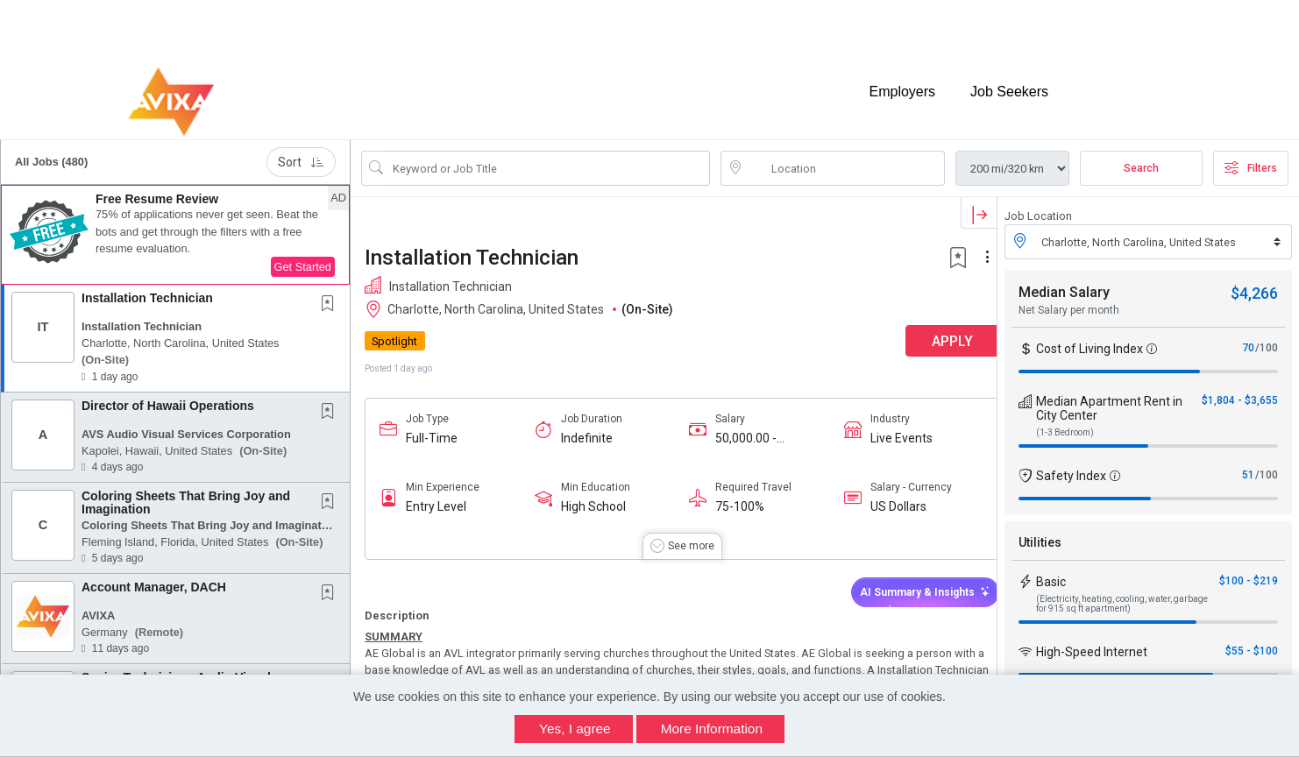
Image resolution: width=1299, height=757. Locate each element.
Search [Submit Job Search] (1141, 160)
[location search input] (845, 160)
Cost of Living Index (1089, 341)
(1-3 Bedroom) (1065, 424)
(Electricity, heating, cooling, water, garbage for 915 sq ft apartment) (1122, 595)
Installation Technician (147, 290)
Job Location (1038, 208)
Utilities (1040, 534)
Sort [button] (301, 154)
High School (589, 499)
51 (1248, 467)
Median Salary (1064, 284)
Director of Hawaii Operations (168, 398)
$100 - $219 (1248, 573)
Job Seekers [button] (1009, 85)
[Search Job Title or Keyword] (548, 160)
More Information (712, 728)
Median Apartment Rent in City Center (1109, 400)
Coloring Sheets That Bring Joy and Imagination (186, 494)
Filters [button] (1250, 160)
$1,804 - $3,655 (1240, 392)
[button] (175, 227)
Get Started (302, 258)
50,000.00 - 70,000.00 (738, 430)
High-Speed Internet (1091, 644)
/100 (1266, 340)
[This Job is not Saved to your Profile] (331, 297)
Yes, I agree (575, 728)
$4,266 (1254, 285)
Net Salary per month (1069, 302)
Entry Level (436, 499)
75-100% (731, 499)
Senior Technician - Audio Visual (176, 669)
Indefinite (582, 430)
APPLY (935, 333)
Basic (1051, 574)
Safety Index (1071, 468)
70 (1248, 340)
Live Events (888, 430)
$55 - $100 (1251, 643)
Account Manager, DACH (154, 579)
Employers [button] (902, 85)
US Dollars (885, 499)
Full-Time (432, 430)
